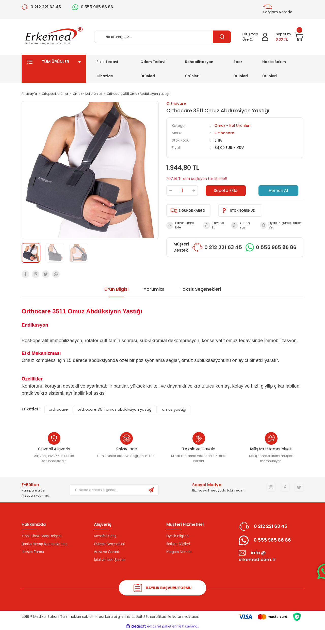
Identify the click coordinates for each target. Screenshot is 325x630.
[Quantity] (182, 190)
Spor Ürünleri (240, 69)
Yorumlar (154, 289)
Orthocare (176, 103)
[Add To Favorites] (182, 225)
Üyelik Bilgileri (177, 536)
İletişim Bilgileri (178, 544)
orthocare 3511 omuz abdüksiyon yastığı (114, 409)
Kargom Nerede (178, 552)
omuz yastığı (174, 409)
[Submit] (151, 490)
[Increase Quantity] (194, 190)
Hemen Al (278, 190)
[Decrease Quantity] (170, 190)
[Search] (162, 36)
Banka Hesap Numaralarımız (44, 544)
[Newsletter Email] (107, 490)
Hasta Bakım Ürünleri (274, 69)
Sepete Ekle (225, 190)
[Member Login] (255, 36)
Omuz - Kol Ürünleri (232, 125)
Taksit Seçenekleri (200, 289)
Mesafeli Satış (105, 536)
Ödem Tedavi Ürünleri (152, 69)
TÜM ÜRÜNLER (54, 69)
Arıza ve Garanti (107, 552)
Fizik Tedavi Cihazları (107, 69)
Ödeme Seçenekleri (109, 544)
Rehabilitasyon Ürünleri (199, 69)
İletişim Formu (33, 552)
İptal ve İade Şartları (110, 560)
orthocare (58, 409)
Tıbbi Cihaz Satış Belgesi (41, 536)
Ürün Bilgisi (116, 289)
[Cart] (289, 36)
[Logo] (54, 36)
